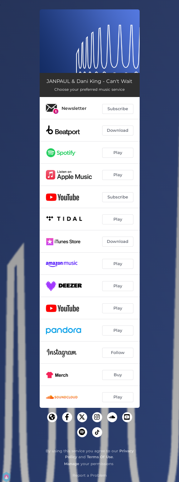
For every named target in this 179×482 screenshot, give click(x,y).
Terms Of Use (100, 456)
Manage (71, 463)
